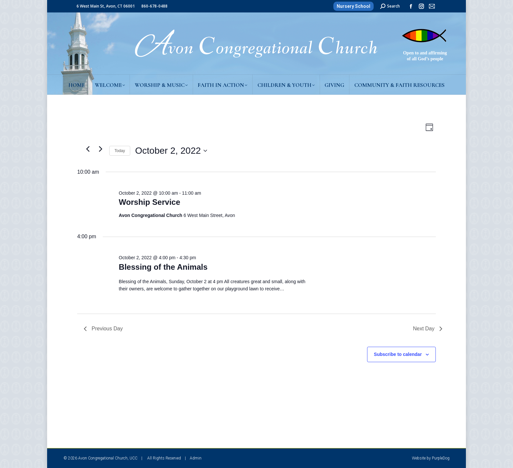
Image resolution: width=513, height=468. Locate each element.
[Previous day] (88, 149)
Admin (196, 458)
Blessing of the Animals (163, 267)
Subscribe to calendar (398, 354)
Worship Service (149, 202)
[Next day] (100, 149)
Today (120, 150)
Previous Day (103, 328)
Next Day (427, 328)
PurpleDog (441, 458)
